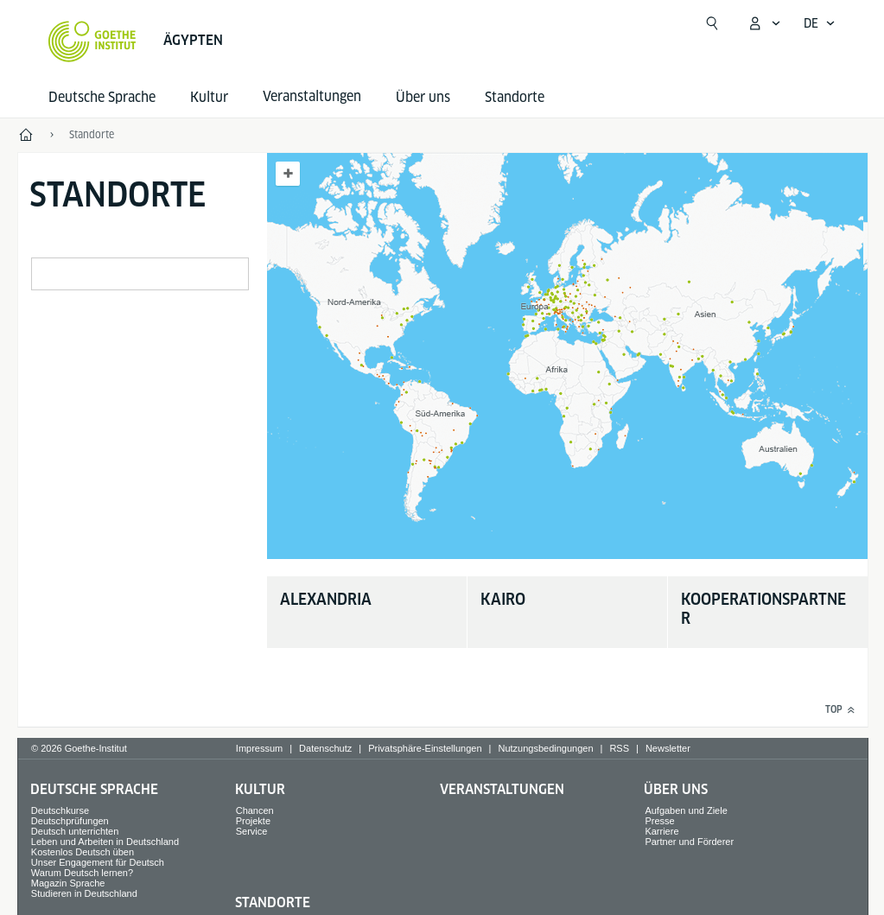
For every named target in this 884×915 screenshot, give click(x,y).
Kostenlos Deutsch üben (82, 852)
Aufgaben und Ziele (686, 810)
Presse (659, 821)
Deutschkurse (60, 810)
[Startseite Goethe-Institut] (92, 41)
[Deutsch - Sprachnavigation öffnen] (819, 23)
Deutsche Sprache (102, 97)
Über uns (423, 97)
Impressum (259, 748)
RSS (619, 748)
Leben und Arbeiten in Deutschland (105, 841)
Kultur (209, 97)
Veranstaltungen (502, 789)
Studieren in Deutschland (84, 893)
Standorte (514, 97)
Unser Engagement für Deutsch (97, 862)
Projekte (253, 821)
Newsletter (668, 748)
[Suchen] (712, 23)
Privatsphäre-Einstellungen (424, 748)
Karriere (661, 831)
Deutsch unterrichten (75, 831)
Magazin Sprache (68, 883)
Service (252, 831)
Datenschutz (325, 748)
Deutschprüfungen (70, 821)
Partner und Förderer (689, 841)
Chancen (255, 810)
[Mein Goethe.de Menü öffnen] (764, 23)
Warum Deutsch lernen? (82, 872)
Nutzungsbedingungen (545, 748)
